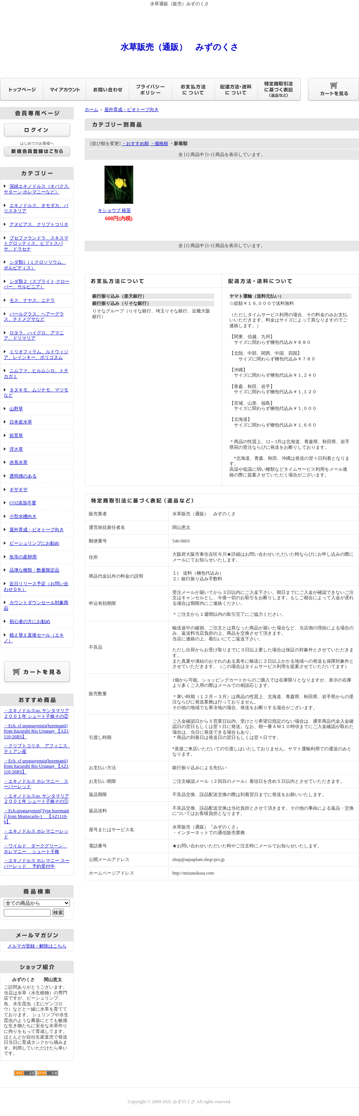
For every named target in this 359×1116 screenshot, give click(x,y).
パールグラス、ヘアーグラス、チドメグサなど (34, 316)
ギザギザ (18, 489)
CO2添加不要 (22, 502)
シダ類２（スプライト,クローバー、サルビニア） (37, 284)
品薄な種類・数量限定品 (34, 570)
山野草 (16, 408)
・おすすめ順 (135, 143)
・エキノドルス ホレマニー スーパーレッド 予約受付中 (37, 863)
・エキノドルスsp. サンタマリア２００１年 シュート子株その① (36, 798)
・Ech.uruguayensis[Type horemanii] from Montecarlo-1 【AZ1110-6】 (36, 816)
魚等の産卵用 (23, 557)
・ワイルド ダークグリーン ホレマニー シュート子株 (35, 848)
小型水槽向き (23, 516)
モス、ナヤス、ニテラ (32, 300)
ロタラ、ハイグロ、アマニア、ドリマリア (34, 335)
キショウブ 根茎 (114, 210)
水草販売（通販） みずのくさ (180, 47)
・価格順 (159, 143)
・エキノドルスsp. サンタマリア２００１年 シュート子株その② (36, 713)
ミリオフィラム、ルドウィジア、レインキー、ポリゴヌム (36, 354)
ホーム (91, 109)
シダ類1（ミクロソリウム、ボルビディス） (35, 265)
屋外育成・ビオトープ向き (36, 529)
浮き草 (16, 449)
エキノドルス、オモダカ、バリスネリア (36, 208)
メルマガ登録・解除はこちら (37, 946)
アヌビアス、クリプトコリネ (38, 224)
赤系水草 (18, 462)
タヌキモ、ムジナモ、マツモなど (36, 392)
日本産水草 (20, 422)
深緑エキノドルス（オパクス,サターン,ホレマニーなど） (37, 189)
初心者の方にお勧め (29, 621)
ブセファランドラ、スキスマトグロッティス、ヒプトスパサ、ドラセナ (36, 243)
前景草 (16, 435)
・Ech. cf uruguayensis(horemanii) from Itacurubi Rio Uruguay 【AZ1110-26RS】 (36, 731)
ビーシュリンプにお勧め (34, 543)
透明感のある (23, 476)
